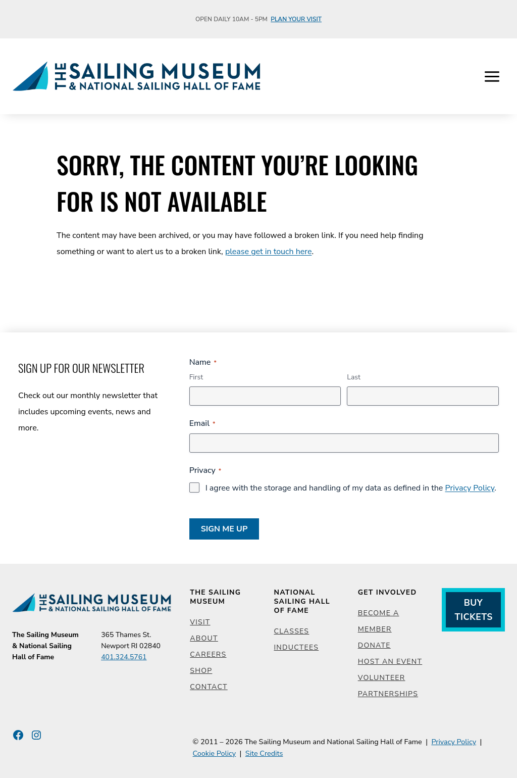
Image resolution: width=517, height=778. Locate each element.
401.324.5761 (123, 657)
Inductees (296, 647)
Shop (201, 670)
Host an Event (390, 661)
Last (353, 377)
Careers (208, 654)
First (196, 377)
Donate (374, 645)
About (204, 638)
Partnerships (388, 694)
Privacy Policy (469, 488)
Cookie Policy (214, 753)
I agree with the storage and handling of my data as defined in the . (350, 488)
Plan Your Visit (296, 19)
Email (202, 423)
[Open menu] (492, 76)
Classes (291, 631)
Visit (200, 622)
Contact (208, 687)
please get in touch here (268, 251)
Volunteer (381, 678)
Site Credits (264, 753)
